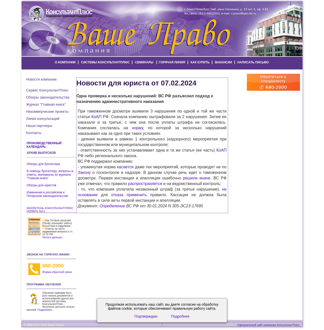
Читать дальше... (53, 237)
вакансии (223, 62)
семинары (144, 62)
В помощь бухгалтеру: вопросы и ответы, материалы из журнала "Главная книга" (50, 174)
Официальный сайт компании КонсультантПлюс (268, 324)
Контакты (33, 133)
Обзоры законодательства (47, 97)
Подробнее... (45, 309)
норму (137, 128)
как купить (200, 62)
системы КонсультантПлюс (105, 62)
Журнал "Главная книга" (46, 104)
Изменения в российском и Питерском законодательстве (47, 194)
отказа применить (129, 195)
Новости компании (41, 79)
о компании (65, 62)
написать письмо (253, 62)
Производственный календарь (44, 145)
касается (125, 167)
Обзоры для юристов (41, 185)
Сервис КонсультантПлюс (47, 90)
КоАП (96, 117)
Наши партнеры (39, 126)
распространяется (145, 183)
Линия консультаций (42, 119)
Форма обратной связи (57, 271)
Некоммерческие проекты (47, 111)
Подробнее (180, 316)
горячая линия (172, 62)
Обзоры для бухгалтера (43, 164)
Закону (84, 172)
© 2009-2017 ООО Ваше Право (44, 324)
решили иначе (197, 178)
